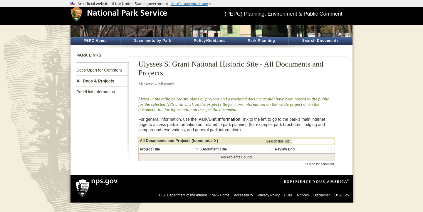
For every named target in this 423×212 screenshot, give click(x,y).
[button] (197, 149)
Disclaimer (321, 195)
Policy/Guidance (210, 41)
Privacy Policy (269, 195)
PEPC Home (95, 41)
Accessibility (243, 195)
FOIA (288, 195)
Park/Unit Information (95, 92)
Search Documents (320, 41)
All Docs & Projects (95, 81)
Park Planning (261, 41)
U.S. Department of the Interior (183, 195)
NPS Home (220, 195)
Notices (303, 195)
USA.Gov (341, 195)
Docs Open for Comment (99, 70)
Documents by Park (152, 41)
